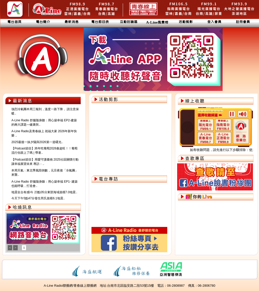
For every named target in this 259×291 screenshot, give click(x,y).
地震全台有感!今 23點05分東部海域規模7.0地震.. (44, 192)
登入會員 (214, 22)
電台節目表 (100, 22)
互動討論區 (128, 22)
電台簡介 (43, 22)
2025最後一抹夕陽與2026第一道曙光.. (37, 142)
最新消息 (71, 22)
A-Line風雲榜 (157, 22)
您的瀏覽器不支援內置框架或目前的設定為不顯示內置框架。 (42, 233)
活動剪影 (186, 22)
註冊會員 (243, 22)
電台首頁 (14, 22)
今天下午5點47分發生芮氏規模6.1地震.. (38, 198)
